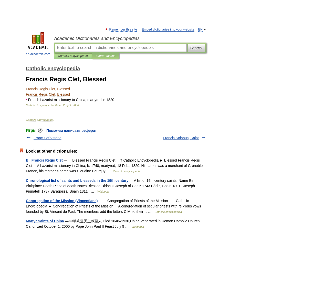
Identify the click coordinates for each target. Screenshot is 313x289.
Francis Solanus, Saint (181, 138)
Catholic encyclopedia (73, 56)
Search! (196, 48)
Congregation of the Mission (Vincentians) (62, 201)
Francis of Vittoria (47, 138)
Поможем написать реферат (71, 130)
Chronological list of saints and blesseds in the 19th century (77, 180)
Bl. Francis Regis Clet (44, 160)
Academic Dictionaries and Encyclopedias (97, 38)
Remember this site (123, 29)
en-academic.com (38, 44)
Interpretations (106, 56)
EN (200, 29)
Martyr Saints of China (45, 221)
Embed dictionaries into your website (168, 29)
